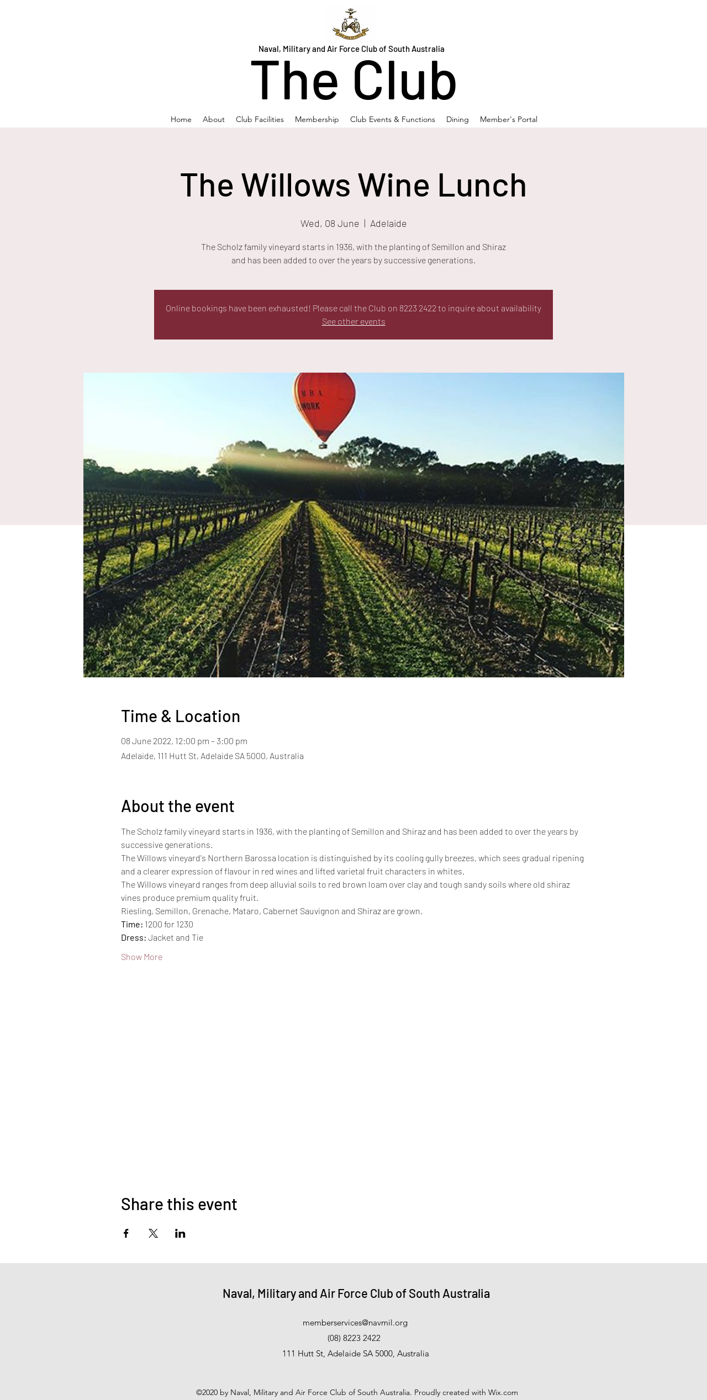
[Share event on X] (153, 1233)
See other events (354, 321)
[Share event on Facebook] (126, 1233)
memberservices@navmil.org (355, 1322)
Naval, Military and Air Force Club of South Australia (356, 1293)
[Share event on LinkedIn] (180, 1233)
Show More (141, 956)
